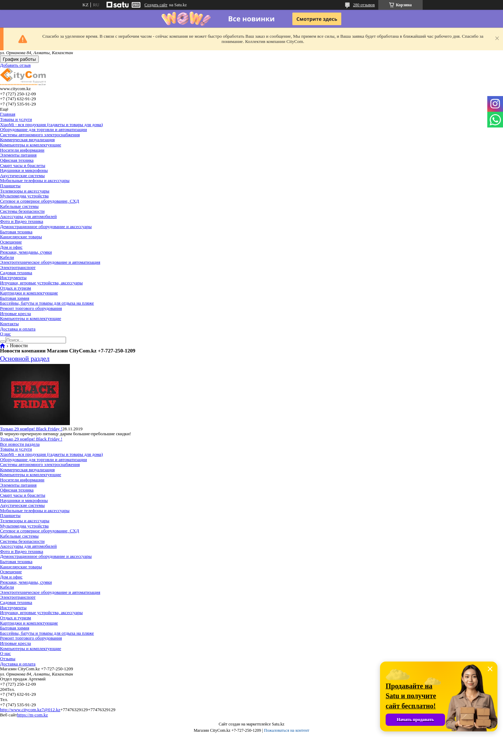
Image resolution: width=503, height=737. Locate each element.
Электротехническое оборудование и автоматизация (50, 262)
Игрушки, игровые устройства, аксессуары (41, 282)
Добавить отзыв (15, 65)
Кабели (7, 257)
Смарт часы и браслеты (22, 165)
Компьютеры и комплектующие (30, 144)
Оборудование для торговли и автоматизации (43, 129)
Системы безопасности (22, 211)
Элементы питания (18, 155)
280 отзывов (364, 4)
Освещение (11, 242)
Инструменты (13, 277)
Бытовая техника (16, 231)
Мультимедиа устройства (24, 195)
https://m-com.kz (32, 714)
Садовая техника (16, 272)
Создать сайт (155, 4)
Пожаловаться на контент (286, 730)
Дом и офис (11, 247)
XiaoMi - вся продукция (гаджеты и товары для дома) (51, 124)
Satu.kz (278, 724)
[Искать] (3, 342)
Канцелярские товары (21, 236)
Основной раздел (25, 358)
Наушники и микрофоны (24, 170)
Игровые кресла (15, 313)
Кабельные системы (19, 206)
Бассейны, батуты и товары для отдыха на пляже (47, 303)
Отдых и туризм (15, 288)
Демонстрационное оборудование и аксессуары (46, 226)
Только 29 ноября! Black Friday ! (31, 428)
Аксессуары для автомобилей (28, 216)
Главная (7, 114)
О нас (5, 333)
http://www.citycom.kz (21, 709)
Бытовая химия (14, 298)
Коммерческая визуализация (27, 139)
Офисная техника (17, 160)
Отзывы (7, 658)
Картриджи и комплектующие (29, 292)
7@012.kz (51, 709)
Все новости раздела (19, 444)
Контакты (9, 323)
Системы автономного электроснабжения (40, 134)
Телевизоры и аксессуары (24, 191)
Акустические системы (22, 175)
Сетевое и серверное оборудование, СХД (39, 201)
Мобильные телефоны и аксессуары (35, 180)
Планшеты (10, 185)
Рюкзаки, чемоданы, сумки (26, 252)
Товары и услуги (16, 119)
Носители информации (22, 150)
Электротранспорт (18, 267)
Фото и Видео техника (21, 221)
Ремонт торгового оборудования (31, 308)
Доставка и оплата (18, 328)
